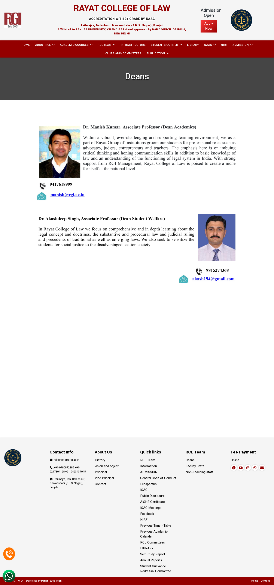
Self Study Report (152, 554)
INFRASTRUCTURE (133, 44)
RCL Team (147, 460)
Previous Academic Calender (154, 534)
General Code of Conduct (158, 478)
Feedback (147, 514)
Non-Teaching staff (199, 472)
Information (148, 466)
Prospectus (148, 484)
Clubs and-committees (123, 53)
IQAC (143, 490)
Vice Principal (104, 478)
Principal (101, 472)
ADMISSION (148, 472)
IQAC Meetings (150, 508)
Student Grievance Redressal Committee (155, 568)
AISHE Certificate (152, 502)
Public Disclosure (152, 496)
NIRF (224, 44)
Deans (190, 460)
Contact (100, 484)
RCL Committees (152, 542)
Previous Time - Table (155, 525)
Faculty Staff (195, 466)
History (100, 460)
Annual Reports (151, 560)
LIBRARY (193, 44)
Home (25, 44)
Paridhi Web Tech (51, 580)
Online (235, 460)
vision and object (107, 466)
